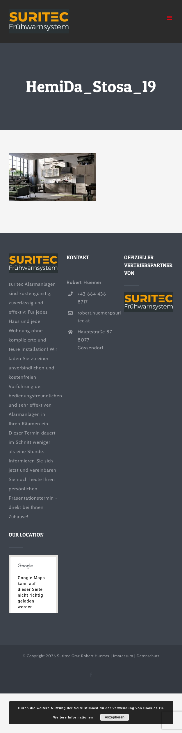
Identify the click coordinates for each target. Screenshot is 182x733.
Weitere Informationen (73, 717)
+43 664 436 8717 (92, 298)
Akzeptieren (114, 717)
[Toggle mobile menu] (170, 18)
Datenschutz (148, 655)
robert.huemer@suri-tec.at (96, 316)
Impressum (123, 655)
